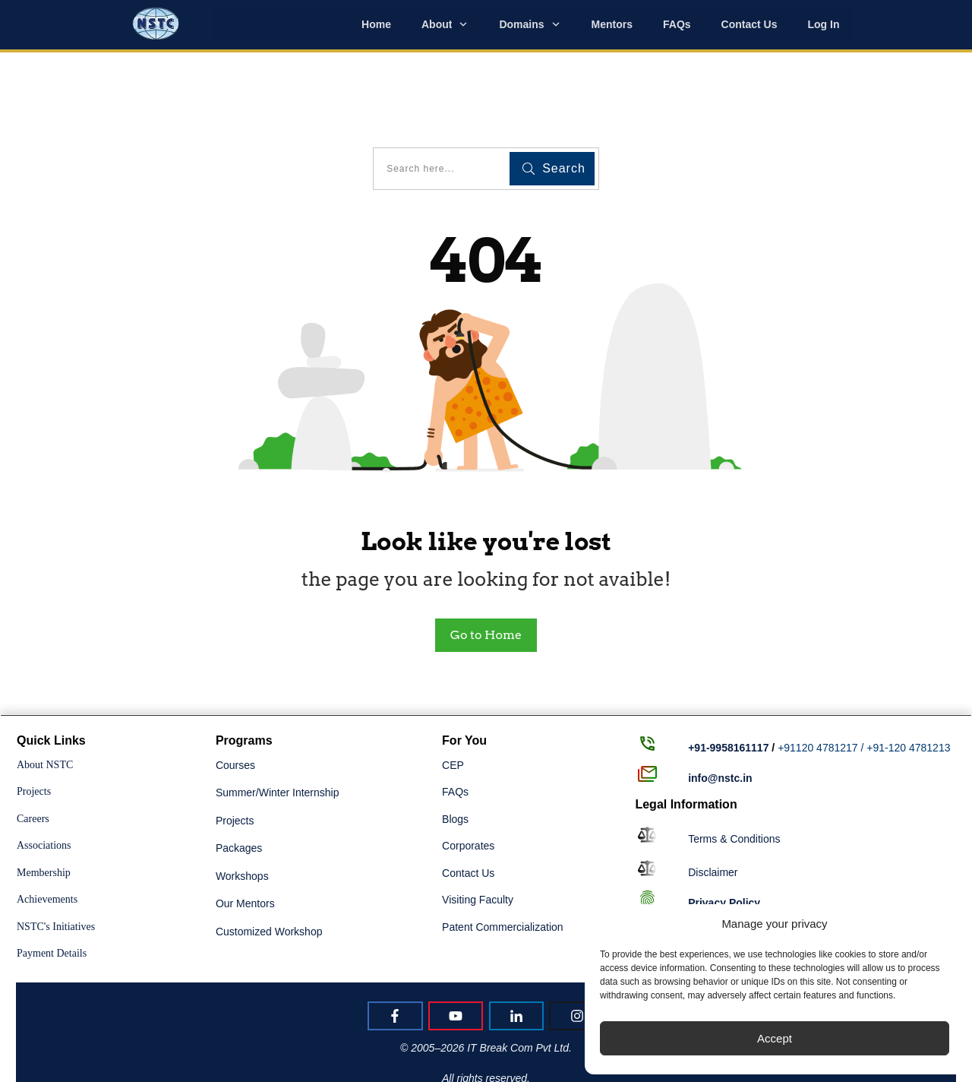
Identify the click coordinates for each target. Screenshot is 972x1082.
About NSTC (45, 685)
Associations (44, 767)
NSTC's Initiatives (56, 847)
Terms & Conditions (734, 760)
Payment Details (52, 875)
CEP (453, 686)
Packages (239, 770)
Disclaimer (712, 794)
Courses (235, 686)
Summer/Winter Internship (277, 714)
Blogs (455, 740)
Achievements (47, 821)
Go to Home (486, 556)
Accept (774, 1038)
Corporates (468, 767)
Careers (33, 739)
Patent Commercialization (502, 848)
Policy (724, 824)
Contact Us (468, 794)
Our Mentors (245, 825)
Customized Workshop (269, 852)
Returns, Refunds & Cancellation (765, 854)
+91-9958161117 (728, 669)
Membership (44, 793)
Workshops (242, 797)
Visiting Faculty (477, 821)
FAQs (455, 713)
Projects (34, 713)
